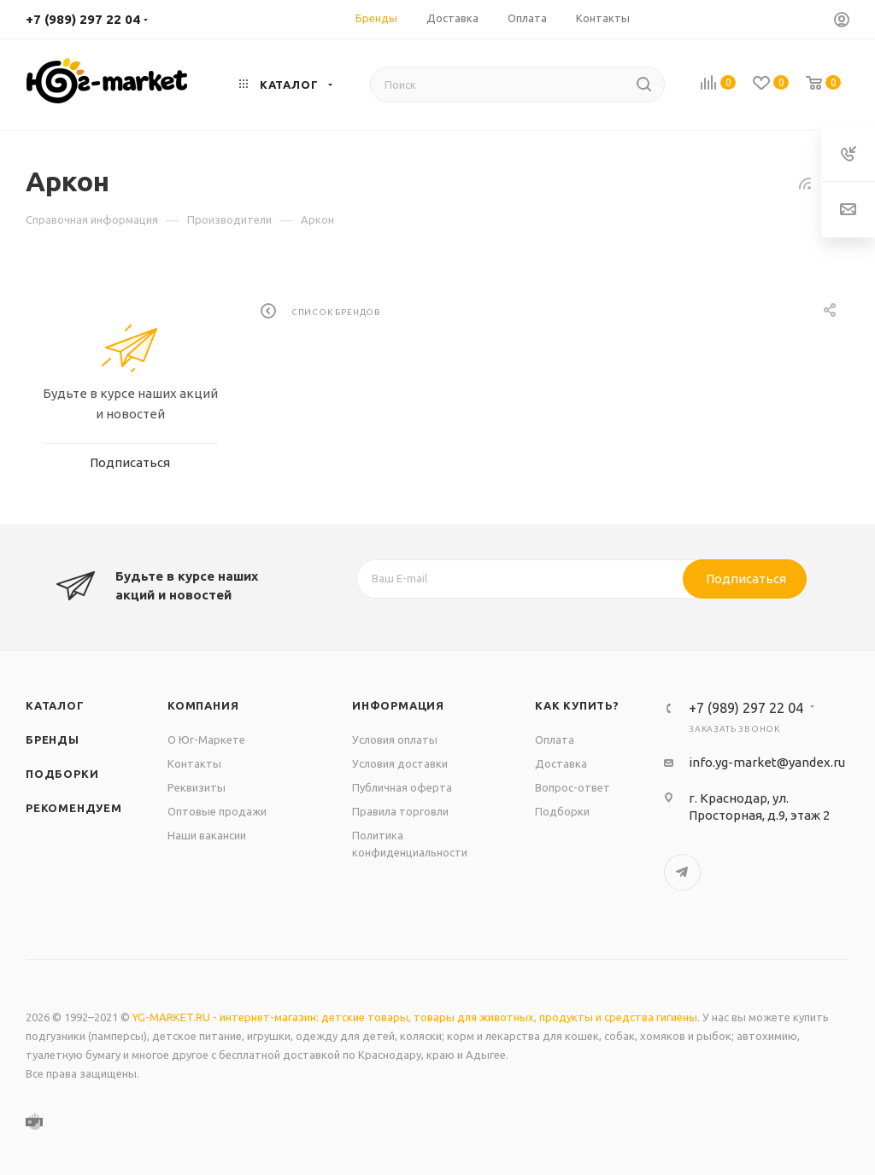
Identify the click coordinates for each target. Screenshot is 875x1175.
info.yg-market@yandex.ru (767, 762)
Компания (202, 705)
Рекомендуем (74, 808)
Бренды (52, 739)
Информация (398, 705)
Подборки (62, 774)
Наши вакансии (206, 835)
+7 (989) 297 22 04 (83, 19)
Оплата (554, 739)
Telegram (682, 872)
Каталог (55, 705)
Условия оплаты (395, 739)
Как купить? (577, 705)
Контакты (194, 763)
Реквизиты (196, 787)
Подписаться (746, 578)
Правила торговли (400, 811)
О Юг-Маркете (206, 739)
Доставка (561, 763)
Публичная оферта (402, 787)
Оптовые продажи (217, 811)
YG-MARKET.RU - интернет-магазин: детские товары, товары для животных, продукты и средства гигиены (414, 1017)
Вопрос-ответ (572, 787)
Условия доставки (400, 763)
